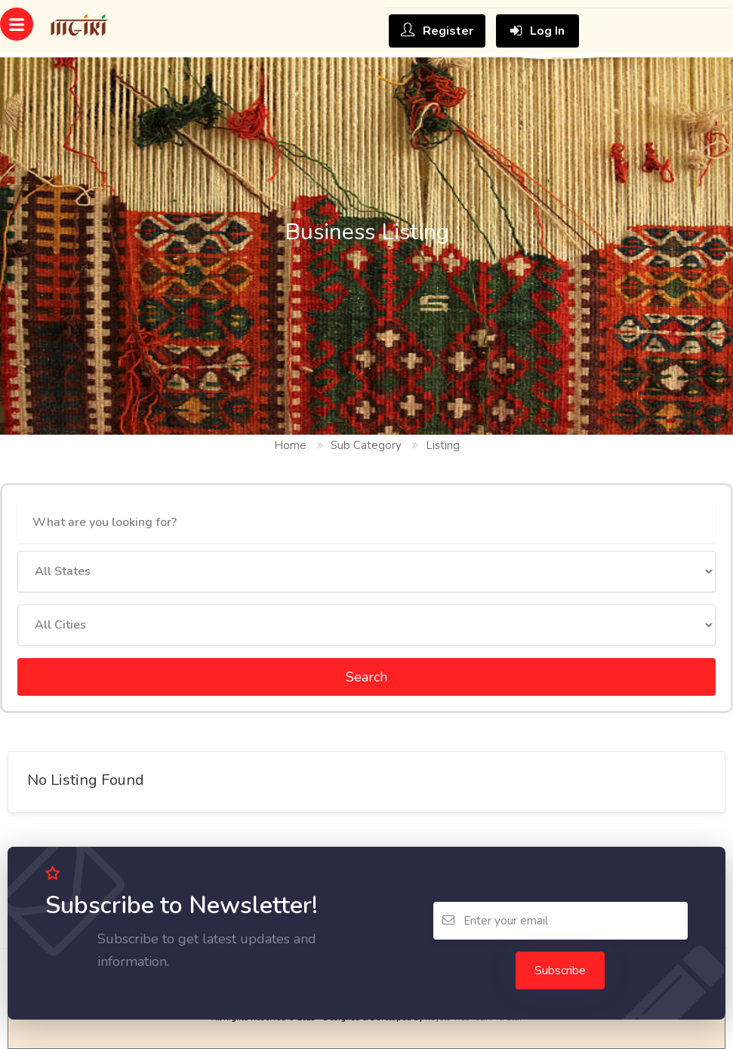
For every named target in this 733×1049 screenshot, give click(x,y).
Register (437, 31)
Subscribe (560, 970)
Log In (537, 31)
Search (366, 677)
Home (290, 445)
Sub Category (366, 445)
